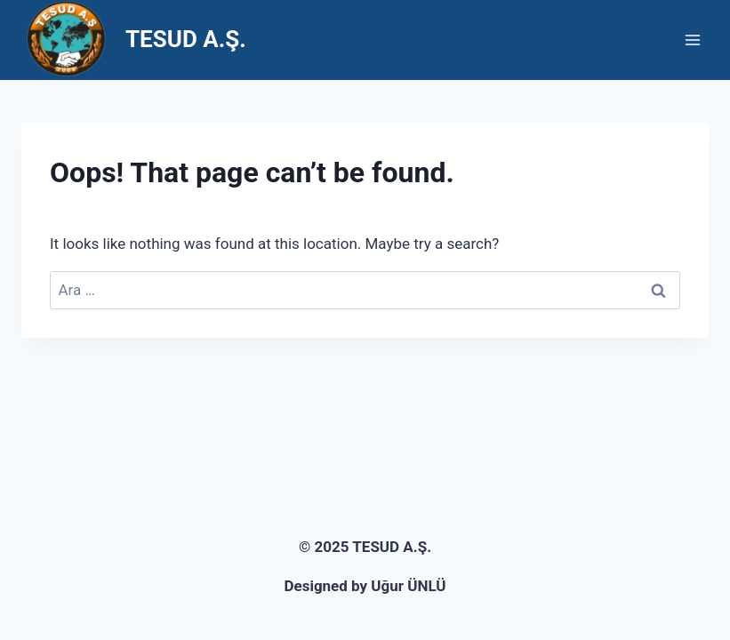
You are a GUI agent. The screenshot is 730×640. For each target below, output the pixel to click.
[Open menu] (692, 39)
